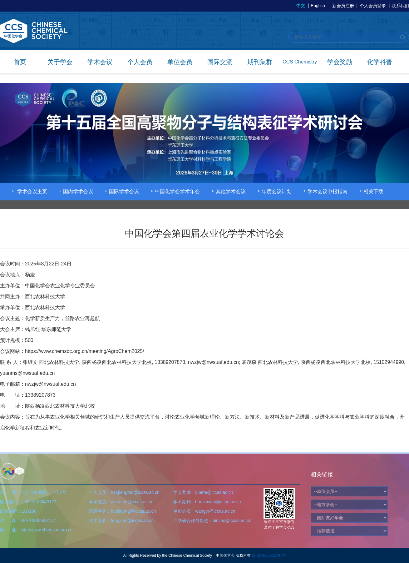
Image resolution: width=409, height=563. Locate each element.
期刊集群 (259, 61)
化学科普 (379, 61)
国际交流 (219, 61)
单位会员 (179, 61)
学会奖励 (339, 61)
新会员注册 (343, 5)
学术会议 (99, 61)
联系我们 (400, 5)
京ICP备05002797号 (269, 555)
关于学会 (59, 61)
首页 (20, 61)
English (318, 5)
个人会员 (139, 61)
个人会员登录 (373, 5)
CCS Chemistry (300, 61)
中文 (300, 5)
